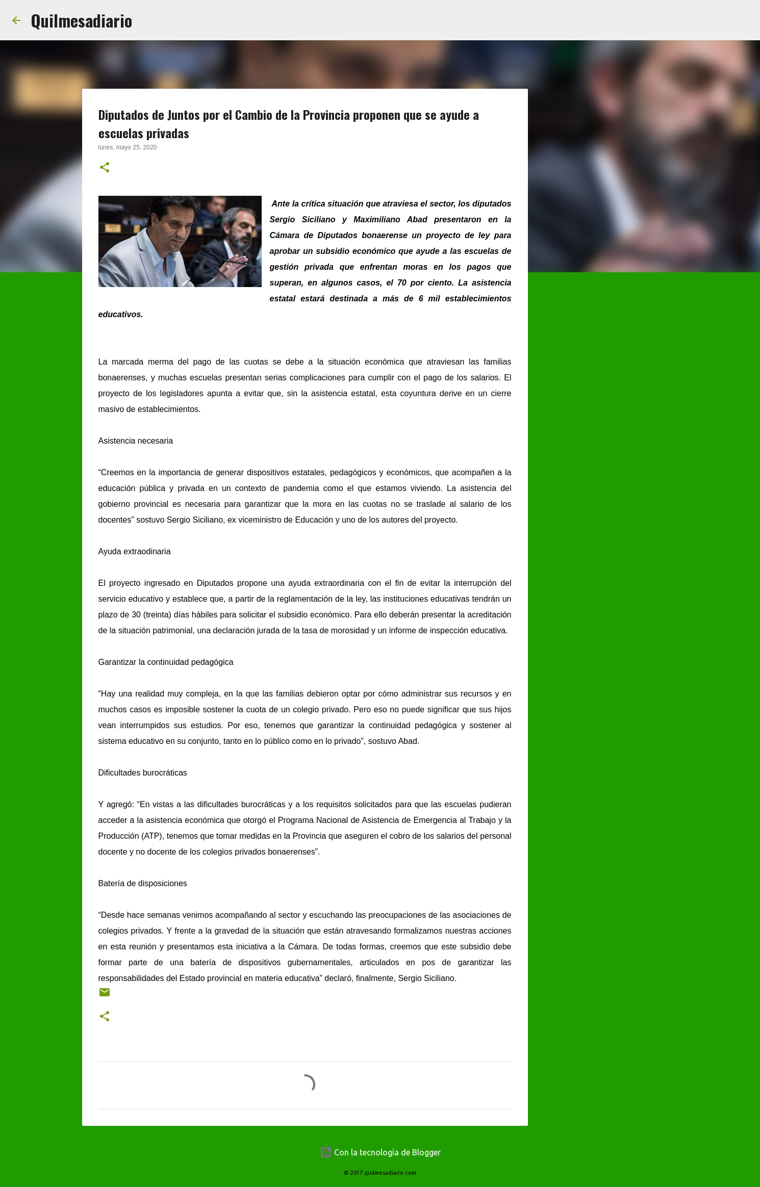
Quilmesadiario (81, 20)
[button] (104, 168)
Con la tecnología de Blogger (380, 1152)
